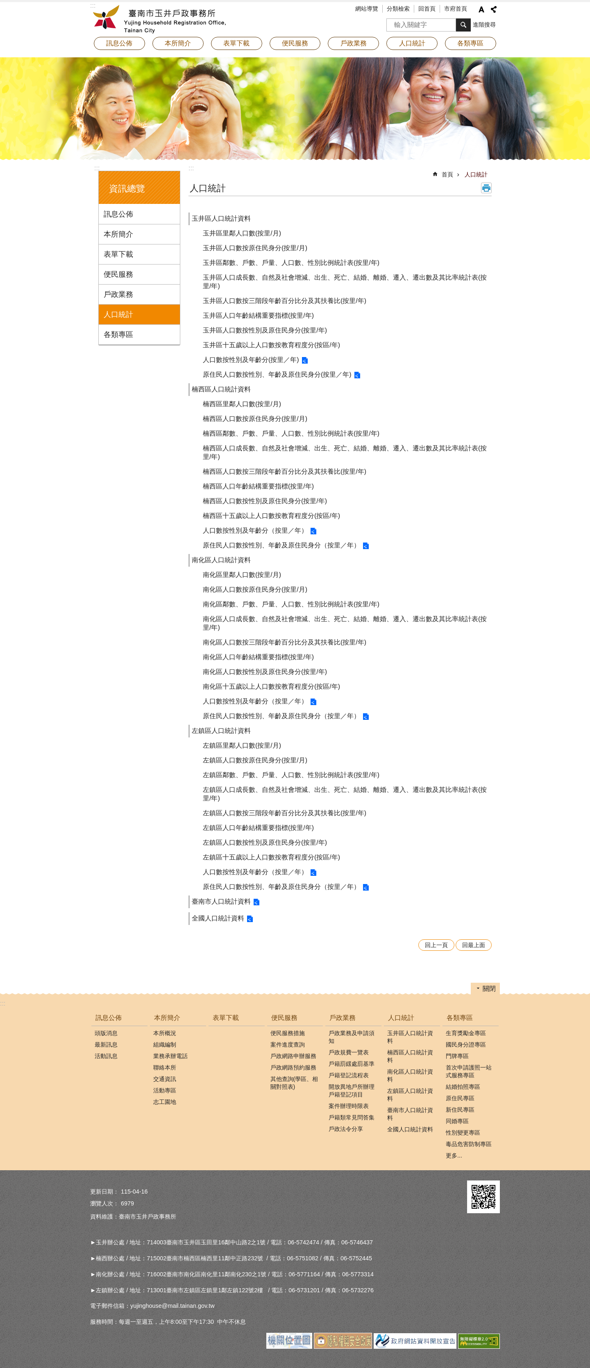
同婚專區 (457, 1121)
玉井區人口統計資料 (221, 218)
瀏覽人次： (104, 1203)
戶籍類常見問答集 (351, 1117)
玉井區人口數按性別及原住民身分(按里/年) (265, 330)
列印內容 (486, 188)
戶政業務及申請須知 (351, 1037)
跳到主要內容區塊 (4, 4)
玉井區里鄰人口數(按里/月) (242, 233)
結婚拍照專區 (463, 1086)
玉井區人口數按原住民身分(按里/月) (255, 247)
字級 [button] (481, 9)
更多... (454, 1155)
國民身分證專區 (466, 1044)
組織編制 (164, 1044)
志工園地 (164, 1102)
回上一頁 (436, 945)
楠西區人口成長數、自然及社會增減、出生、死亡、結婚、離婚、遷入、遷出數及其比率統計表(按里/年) (345, 452)
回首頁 (427, 8)
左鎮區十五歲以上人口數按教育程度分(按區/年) (271, 857)
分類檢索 (398, 8)
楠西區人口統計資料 (221, 389)
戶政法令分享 (346, 1129)
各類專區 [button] (470, 43)
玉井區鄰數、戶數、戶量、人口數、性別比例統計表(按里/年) (291, 262)
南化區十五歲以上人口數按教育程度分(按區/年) (271, 686)
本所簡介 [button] (178, 43)
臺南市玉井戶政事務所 (162, 18)
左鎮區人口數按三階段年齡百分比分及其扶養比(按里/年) (284, 812)
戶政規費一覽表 (349, 1052)
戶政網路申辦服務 (293, 1056)
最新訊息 (106, 1044)
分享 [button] (494, 9)
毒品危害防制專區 (469, 1144)
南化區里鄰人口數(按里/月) (242, 574)
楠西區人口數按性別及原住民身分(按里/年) (265, 500)
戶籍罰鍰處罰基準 (351, 1063)
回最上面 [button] (473, 945)
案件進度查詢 (287, 1044)
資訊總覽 (127, 188)
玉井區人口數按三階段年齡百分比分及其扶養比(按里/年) (284, 300)
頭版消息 (106, 1033)
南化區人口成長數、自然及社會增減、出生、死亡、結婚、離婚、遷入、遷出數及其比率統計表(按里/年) (345, 623)
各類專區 (118, 334)
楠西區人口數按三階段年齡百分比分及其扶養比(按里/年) (284, 471)
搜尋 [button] (463, 25)
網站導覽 (366, 8)
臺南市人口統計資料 (221, 901)
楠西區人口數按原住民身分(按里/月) (255, 418)
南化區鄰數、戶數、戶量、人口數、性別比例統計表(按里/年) (291, 604)
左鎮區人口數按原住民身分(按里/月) (255, 760)
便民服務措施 (287, 1033)
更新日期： (104, 1191)
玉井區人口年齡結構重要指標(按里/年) (258, 315)
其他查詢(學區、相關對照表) (294, 1083)
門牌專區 (457, 1056)
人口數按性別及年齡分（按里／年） (255, 530)
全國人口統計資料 (218, 918)
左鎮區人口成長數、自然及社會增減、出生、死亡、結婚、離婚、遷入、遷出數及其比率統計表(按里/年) (345, 794)
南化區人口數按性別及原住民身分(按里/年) (265, 671)
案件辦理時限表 (349, 1106)
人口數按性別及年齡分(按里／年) (251, 359)
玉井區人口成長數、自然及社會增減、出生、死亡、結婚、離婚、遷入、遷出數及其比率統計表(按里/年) (345, 281)
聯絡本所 (164, 1067)
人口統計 (118, 314)
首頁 (447, 174)
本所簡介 (118, 234)
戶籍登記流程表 (349, 1075)
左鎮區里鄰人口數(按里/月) (242, 745)
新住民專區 (460, 1109)
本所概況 (164, 1033)
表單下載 (236, 43)
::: (97, 168)
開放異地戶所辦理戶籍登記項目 (351, 1090)
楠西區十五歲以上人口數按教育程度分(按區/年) (271, 515)
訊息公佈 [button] (119, 43)
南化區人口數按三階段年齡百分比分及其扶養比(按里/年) (284, 642)
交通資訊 (164, 1079)
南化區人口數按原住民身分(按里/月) (255, 589)
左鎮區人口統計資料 (221, 730)
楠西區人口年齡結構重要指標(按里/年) (258, 486)
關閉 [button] (489, 988)
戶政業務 (118, 294)
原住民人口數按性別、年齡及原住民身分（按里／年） (281, 545)
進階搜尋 (484, 24)
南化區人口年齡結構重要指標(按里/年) (258, 656)
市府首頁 (455, 8)
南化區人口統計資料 (221, 559)
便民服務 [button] (295, 43)
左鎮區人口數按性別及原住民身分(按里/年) (265, 842)
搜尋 (392, 22)
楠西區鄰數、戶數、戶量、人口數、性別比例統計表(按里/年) (291, 433)
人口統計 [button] (412, 43)
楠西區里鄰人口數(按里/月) (242, 403)
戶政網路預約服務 (293, 1067)
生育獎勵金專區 (466, 1033)
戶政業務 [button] (353, 43)
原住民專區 (460, 1098)
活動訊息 (106, 1056)
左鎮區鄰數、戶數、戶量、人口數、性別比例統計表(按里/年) (291, 774)
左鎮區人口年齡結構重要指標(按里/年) (258, 827)
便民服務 (118, 274)
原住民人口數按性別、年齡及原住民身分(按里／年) (277, 374)
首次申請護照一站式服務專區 (469, 1071)
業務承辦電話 (170, 1056)
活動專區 (164, 1090)
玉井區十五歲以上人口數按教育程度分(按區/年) (271, 344)
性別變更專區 (463, 1132)
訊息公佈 (118, 214)
